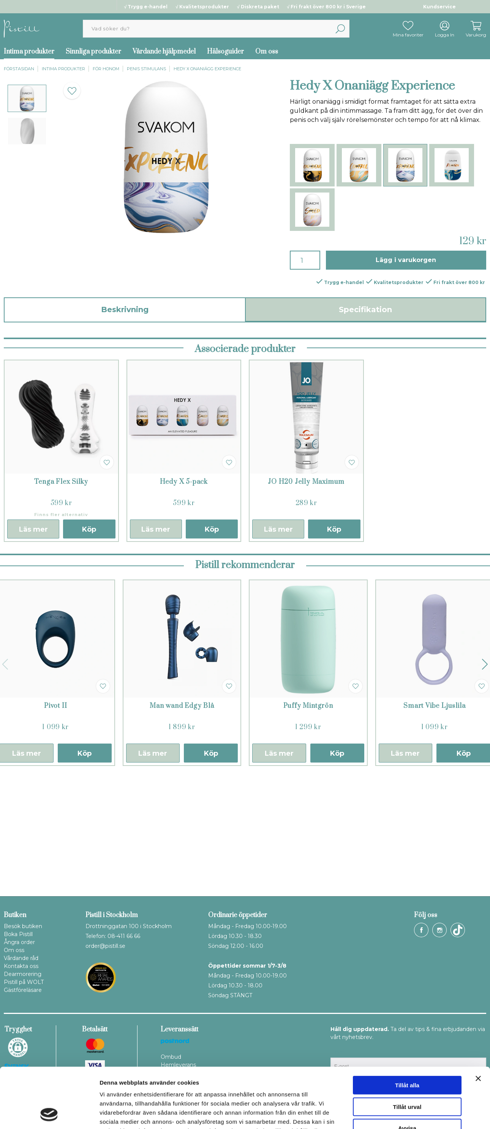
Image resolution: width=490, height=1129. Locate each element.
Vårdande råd (21, 958)
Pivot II (55, 823)
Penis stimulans (146, 68)
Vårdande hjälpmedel (164, 51)
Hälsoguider (225, 51)
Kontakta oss (21, 966)
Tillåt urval (407, 1050)
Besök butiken (23, 926)
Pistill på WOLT (24, 982)
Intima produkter (63, 68)
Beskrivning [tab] (125, 309)
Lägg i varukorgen (406, 260)
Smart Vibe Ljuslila (434, 823)
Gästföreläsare (23, 990)
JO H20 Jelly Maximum (306, 599)
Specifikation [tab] (365, 309)
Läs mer (33, 646)
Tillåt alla (407, 1028)
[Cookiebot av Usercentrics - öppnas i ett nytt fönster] (49, 1114)
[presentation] (27, 98)
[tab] (27, 98)
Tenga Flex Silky (61, 599)
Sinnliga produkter (93, 51)
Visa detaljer (413, 1114)
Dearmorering (22, 974)
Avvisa (407, 1071)
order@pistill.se (105, 946)
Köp (89, 646)
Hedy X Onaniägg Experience (207, 68)
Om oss (266, 51)
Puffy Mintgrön (308, 823)
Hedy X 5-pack (184, 599)
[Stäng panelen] (478, 1022)
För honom (106, 68)
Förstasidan (19, 68)
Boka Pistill (18, 934)
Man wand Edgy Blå (182, 823)
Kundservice (439, 6)
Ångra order (19, 942)
